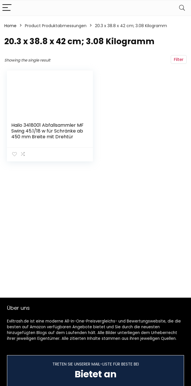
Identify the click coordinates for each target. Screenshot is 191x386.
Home (10, 26)
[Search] (182, 8)
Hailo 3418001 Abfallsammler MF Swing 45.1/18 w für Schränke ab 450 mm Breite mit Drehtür (47, 131)
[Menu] (7, 8)
